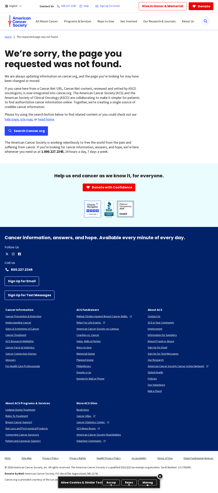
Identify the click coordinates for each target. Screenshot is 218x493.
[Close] (160, 476)
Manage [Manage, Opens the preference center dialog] (147, 483)
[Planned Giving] (85, 360)
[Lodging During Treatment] (20, 409)
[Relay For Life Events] (91, 322)
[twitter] (7, 254)
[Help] (84, 6)
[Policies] (152, 378)
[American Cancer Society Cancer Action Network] (178, 366)
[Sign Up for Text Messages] (29, 295)
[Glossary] (10, 360)
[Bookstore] (82, 409)
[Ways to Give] (84, 347)
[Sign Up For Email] (108, 6)
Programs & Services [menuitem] (77, 21)
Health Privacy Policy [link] (109, 458)
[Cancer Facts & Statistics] (20, 347)
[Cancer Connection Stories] (20, 353)
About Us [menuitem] (188, 21)
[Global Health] (155, 372)
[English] (16, 6)
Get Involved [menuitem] (128, 21)
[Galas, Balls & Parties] (88, 341)
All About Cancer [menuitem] (47, 21)
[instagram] (13, 254)
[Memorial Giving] (85, 353)
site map (26, 119)
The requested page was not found (37, 37)
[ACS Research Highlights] (19, 341)
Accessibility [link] (139, 458)
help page (12, 119)
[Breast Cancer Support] (18, 422)
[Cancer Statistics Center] (93, 422)
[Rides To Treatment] (16, 416)
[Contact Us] (154, 316)
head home (46, 119)
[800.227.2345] (67, 6)
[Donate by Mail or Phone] (90, 378)
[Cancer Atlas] (86, 416)
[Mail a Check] (155, 391)
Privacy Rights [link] (77, 458)
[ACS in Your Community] (161, 322)
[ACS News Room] (88, 428)
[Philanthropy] (83, 366)
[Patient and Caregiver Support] (23, 441)
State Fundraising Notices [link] (198, 458)
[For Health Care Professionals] (22, 366)
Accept (111, 483)
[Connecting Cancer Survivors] (22, 434)
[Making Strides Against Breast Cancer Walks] (104, 316)
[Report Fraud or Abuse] (161, 341)
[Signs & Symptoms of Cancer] (22, 328)
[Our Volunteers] (156, 384)
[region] (109, 482)
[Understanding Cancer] (18, 322)
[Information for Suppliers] (162, 335)
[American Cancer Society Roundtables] (98, 434)
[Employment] (155, 328)
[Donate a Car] (83, 372)
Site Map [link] (27, 458)
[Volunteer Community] (91, 441)
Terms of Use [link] (165, 458)
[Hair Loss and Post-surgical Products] (26, 428)
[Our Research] (156, 360)
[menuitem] (19, 21)
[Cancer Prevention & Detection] (23, 316)
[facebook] (19, 254)
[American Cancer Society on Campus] (97, 328)
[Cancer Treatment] (15, 335)
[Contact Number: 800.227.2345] (109, 269)
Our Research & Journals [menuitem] (159, 21)
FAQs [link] (8, 458)
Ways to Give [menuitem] (105, 21)
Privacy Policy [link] (51, 458)
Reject (129, 483)
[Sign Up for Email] (22, 281)
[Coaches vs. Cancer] (87, 335)
